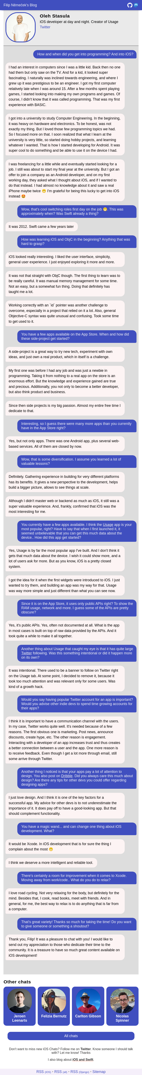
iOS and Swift (83, 1059)
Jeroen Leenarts (19, 1018)
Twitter (45, 27)
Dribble (67, 776)
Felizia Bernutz (53, 1016)
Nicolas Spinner (122, 1018)
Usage (108, 525)
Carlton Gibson (88, 1016)
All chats (71, 1036)
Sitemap (99, 1072)
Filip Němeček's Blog (20, 5)
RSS (43, 1072)
